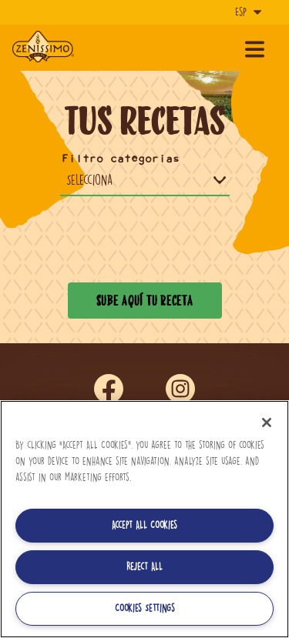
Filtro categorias (121, 159)
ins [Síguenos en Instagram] (180, 389)
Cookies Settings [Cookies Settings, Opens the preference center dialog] (145, 608)
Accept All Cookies (144, 525)
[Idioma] (246, 12)
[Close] (267, 422)
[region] (144, 519)
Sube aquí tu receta (144, 300)
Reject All (144, 566)
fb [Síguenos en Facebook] (108, 389)
